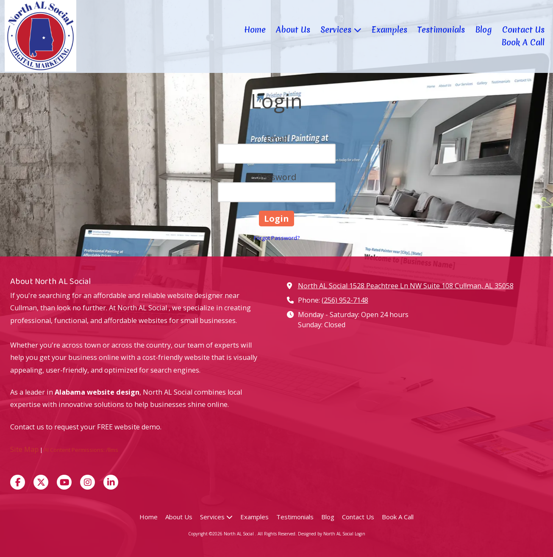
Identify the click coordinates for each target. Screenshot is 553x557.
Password (276, 177)
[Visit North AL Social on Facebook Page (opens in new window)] (17, 482)
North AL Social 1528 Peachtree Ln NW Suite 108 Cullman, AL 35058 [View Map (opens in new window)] (406, 285)
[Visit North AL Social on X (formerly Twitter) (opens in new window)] (40, 482)
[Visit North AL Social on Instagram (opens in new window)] (87, 482)
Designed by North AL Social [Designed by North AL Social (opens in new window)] (326, 534)
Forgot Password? (277, 238)
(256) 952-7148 (345, 300)
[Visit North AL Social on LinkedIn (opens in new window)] (110, 482)
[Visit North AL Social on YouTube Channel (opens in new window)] (64, 482)
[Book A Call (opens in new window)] (523, 42)
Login (360, 534)
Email (276, 138)
